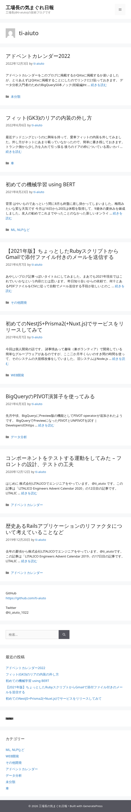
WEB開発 (17, 375)
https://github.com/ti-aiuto (26, 598)
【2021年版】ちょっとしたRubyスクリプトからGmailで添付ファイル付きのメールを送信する (62, 253)
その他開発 (19, 302)
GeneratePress (93, 806)
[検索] (64, 634)
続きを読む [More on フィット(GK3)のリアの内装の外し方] (14, 151)
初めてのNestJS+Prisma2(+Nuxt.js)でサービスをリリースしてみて (65, 326)
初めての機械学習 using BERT (40, 184)
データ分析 (19, 437)
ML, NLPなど (20, 229)
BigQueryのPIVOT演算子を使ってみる (50, 396)
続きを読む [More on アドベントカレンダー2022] (99, 85)
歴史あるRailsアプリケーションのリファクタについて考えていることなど (64, 528)
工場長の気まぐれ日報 (30, 7)
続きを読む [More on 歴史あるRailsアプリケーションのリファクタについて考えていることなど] (29, 561)
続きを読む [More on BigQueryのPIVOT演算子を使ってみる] (46, 425)
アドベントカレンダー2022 (38, 55)
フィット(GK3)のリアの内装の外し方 (49, 117)
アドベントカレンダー (27, 505)
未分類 (15, 96)
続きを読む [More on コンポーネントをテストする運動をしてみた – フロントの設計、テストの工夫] (29, 493)
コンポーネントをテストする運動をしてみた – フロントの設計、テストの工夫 (64, 460)
